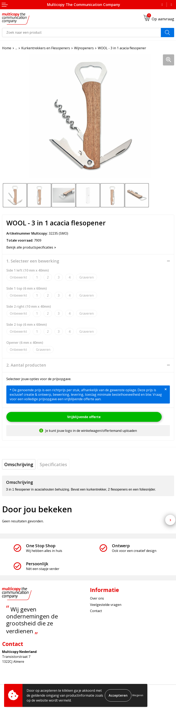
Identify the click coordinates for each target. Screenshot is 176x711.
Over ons (97, 598)
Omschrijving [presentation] (18, 464)
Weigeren (137, 695)
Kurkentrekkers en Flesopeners (45, 48)
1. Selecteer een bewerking (32, 261)
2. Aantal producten (26, 365)
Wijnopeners (84, 48)
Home (6, 48)
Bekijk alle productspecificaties (31, 247)
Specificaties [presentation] (53, 464)
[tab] (18, 464)
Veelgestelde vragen (105, 604)
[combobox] (81, 32)
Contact (96, 611)
